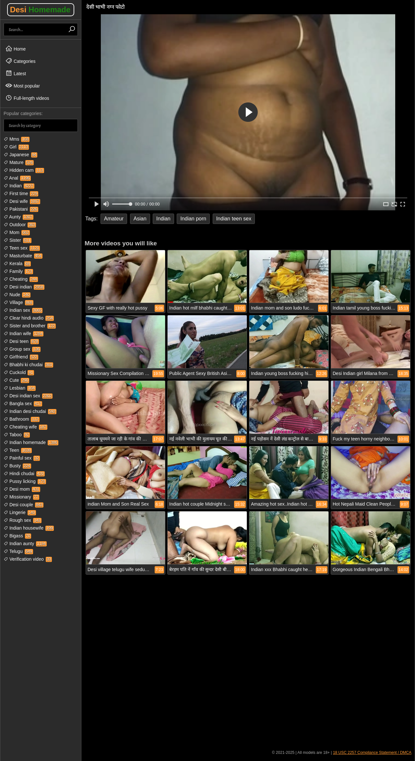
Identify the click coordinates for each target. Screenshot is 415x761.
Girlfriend (21, 356)
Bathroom (22, 419)
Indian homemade (31, 442)
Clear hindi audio (29, 318)
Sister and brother (30, 325)
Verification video (28, 559)
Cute (16, 380)
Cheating (21, 279)
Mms (17, 139)
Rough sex (23, 520)
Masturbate (23, 255)
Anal (17, 178)
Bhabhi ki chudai (28, 364)
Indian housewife (29, 528)
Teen (18, 450)
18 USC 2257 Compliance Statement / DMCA (372, 752)
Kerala (17, 263)
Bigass (17, 535)
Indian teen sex (234, 218)
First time (21, 193)
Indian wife (23, 333)
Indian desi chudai (30, 411)
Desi (40, 9)
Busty (17, 465)
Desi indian (24, 286)
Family (18, 271)
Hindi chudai (24, 473)
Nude (17, 294)
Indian (19, 185)
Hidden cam (24, 170)
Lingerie (20, 512)
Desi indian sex (28, 395)
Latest (15, 73)
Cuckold (19, 372)
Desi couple (23, 504)
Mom (17, 232)
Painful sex (22, 458)
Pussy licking (25, 481)
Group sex (22, 349)
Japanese (20, 154)
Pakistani (21, 209)
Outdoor (20, 224)
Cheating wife (25, 426)
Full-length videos (27, 97)
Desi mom (22, 489)
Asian (140, 218)
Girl (16, 146)
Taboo (17, 434)
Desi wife (22, 201)
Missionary (21, 496)
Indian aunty (25, 543)
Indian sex (23, 310)
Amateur (114, 218)
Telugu (18, 551)
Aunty (18, 216)
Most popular (22, 85)
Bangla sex (23, 403)
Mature (19, 162)
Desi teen (21, 341)
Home (15, 48)
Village (18, 302)
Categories (20, 60)
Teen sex (22, 248)
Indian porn (193, 218)
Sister (17, 240)
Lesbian (20, 388)
